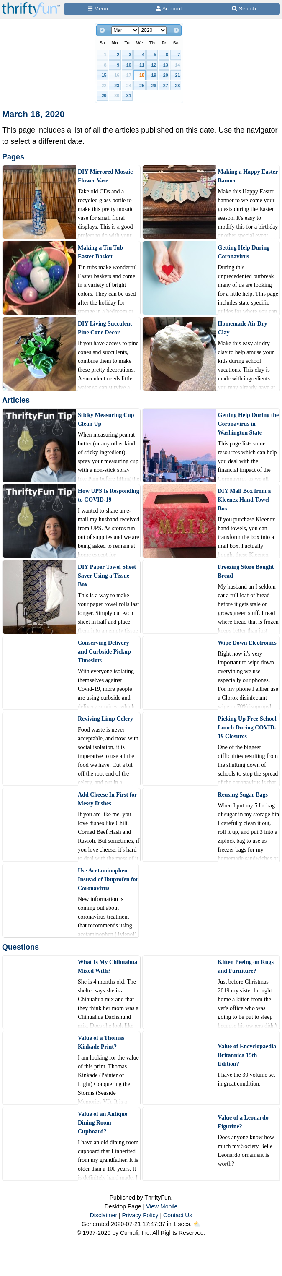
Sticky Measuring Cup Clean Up (106, 419)
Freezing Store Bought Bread (246, 571)
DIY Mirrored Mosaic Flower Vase (105, 176)
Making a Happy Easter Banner (248, 176)
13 (165, 65)
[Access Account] (169, 9)
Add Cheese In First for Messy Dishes (107, 799)
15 (104, 75)
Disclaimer (103, 1215)
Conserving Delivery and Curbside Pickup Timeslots (104, 652)
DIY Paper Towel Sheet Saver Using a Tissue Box (107, 576)
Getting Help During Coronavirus (244, 252)
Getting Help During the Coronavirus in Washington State (248, 424)
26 (153, 85)
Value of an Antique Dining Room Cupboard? (102, 1123)
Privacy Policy (140, 1215)
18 (141, 75)
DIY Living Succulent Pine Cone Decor (105, 328)
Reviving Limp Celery (105, 719)
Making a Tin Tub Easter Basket (100, 252)
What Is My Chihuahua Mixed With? (107, 966)
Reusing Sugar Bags (243, 795)
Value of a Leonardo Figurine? (243, 1122)
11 (141, 65)
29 (104, 95)
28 (177, 85)
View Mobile (161, 1206)
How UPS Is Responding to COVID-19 (108, 495)
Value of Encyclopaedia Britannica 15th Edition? (247, 1055)
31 (128, 95)
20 (165, 75)
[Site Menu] (98, 9)
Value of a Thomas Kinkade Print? (101, 1042)
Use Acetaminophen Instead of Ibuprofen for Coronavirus (108, 879)
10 (128, 65)
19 (153, 75)
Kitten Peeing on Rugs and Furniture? (246, 966)
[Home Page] (31, 4)
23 (116, 85)
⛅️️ (196, 1224)
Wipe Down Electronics (247, 643)
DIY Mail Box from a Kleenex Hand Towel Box (244, 500)
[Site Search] (244, 9)
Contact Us (177, 1215)
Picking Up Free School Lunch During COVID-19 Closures (247, 728)
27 (165, 85)
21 (177, 75)
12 (153, 65)
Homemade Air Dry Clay (242, 328)
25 (141, 85)
